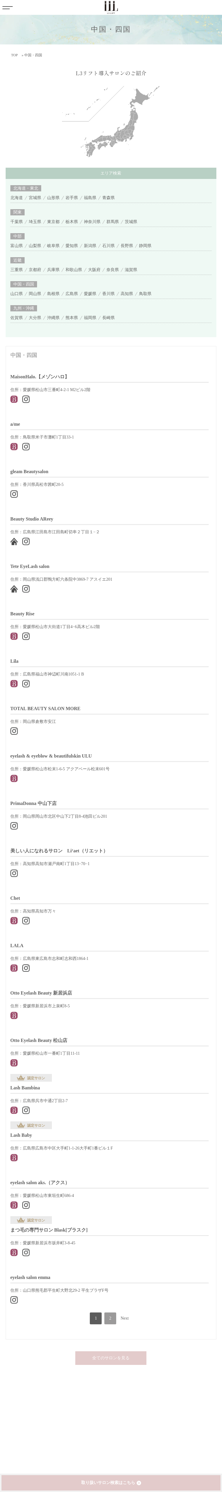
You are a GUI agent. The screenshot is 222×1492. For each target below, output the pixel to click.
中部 (17, 236)
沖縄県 (53, 318)
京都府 (35, 270)
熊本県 (72, 318)
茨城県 (131, 222)
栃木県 (72, 222)
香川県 (108, 294)
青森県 (108, 198)
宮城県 (35, 198)
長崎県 (108, 318)
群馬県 (112, 222)
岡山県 (35, 294)
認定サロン (36, 1078)
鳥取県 (145, 294)
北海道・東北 (25, 188)
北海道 (16, 198)
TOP (14, 55)
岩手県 (72, 198)
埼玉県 (35, 222)
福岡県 (90, 318)
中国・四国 (23, 284)
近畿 (17, 260)
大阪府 (94, 270)
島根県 (53, 294)
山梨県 (35, 246)
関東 (17, 212)
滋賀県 (131, 270)
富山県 (16, 246)
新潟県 (90, 246)
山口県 (16, 294)
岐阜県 (53, 246)
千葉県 (16, 222)
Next (125, 1318)
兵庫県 (53, 270)
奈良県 (112, 270)
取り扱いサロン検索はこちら (108, 1482)
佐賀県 (16, 318)
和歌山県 (74, 270)
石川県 (108, 246)
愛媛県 (90, 294)
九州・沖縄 (23, 308)
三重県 (16, 270)
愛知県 (72, 246)
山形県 (53, 198)
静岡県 (145, 246)
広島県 (72, 294)
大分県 (35, 318)
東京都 (53, 222)
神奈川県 (92, 222)
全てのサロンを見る (111, 1358)
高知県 (127, 294)
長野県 (127, 246)
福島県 (90, 198)
